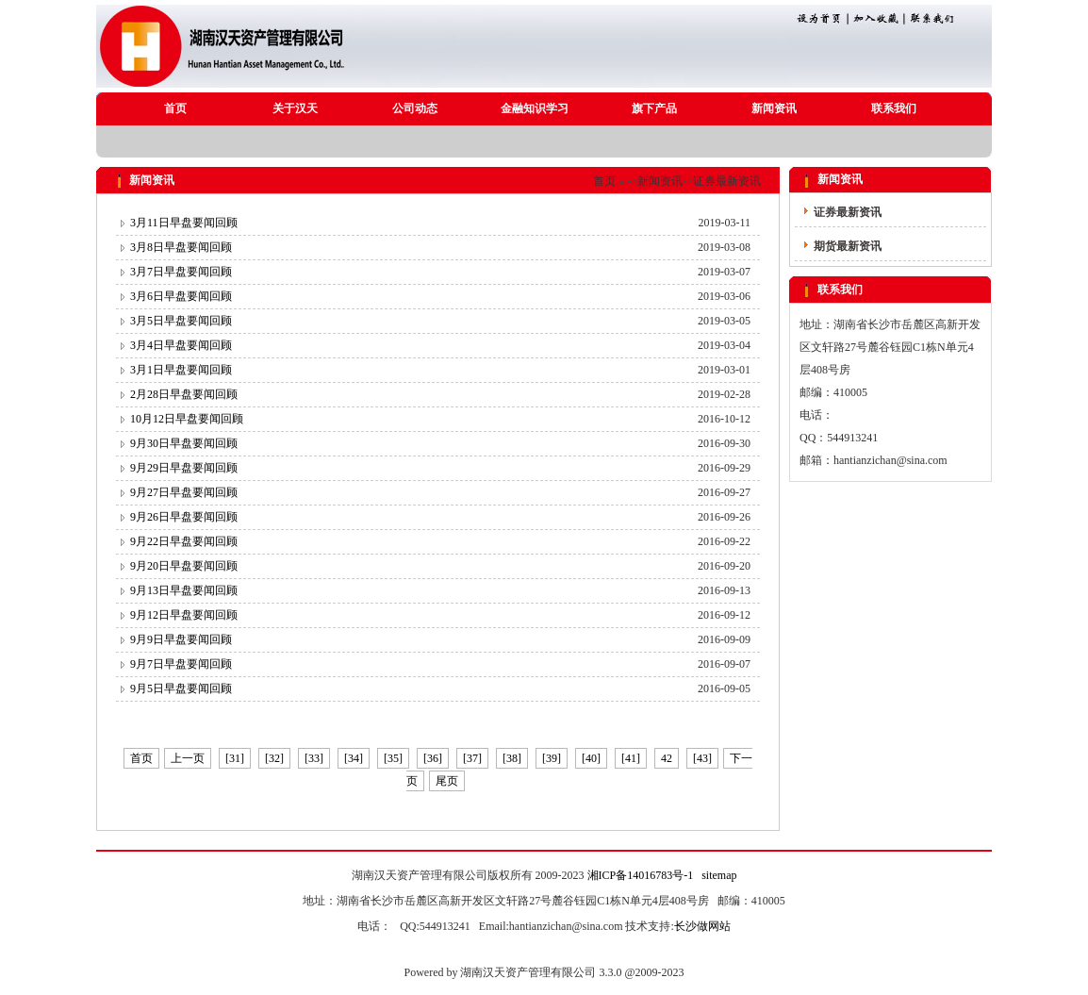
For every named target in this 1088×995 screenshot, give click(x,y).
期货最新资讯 (848, 246)
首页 (175, 108)
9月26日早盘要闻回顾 (184, 516)
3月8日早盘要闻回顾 (181, 247)
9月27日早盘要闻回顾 (184, 492)
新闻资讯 (774, 108)
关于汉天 (295, 108)
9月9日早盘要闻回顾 (181, 639)
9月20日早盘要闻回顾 (184, 565)
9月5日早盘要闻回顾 (181, 688)
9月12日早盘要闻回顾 (184, 615)
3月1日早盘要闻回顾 (181, 369)
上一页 (188, 758)
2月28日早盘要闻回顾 (184, 394)
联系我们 (893, 108)
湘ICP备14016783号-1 (640, 875)
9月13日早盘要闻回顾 (184, 590)
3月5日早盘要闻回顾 (181, 320)
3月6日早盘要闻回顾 (181, 296)
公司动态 (414, 108)
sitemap (718, 875)
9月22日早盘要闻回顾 (184, 541)
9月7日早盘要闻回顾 (181, 664)
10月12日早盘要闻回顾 (186, 418)
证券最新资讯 (727, 181)
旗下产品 (654, 108)
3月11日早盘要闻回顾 (184, 222)
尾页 (447, 781)
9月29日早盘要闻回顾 (184, 467)
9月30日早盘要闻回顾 (184, 443)
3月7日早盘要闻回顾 (181, 271)
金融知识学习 (535, 108)
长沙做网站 (702, 926)
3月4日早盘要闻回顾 (181, 345)
